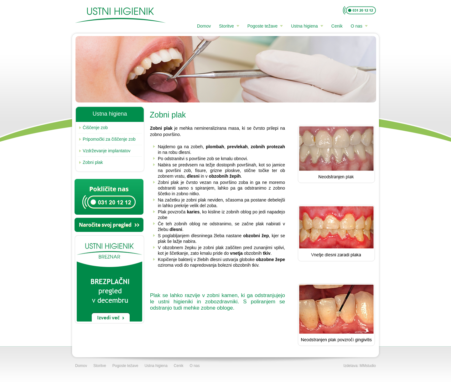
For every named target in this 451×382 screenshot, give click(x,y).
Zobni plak (91, 162)
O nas (356, 26)
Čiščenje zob (93, 127)
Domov (204, 26)
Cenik (337, 26)
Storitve (226, 26)
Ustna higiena (304, 26)
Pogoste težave (262, 26)
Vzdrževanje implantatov (105, 150)
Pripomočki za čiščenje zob (107, 139)
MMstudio (368, 366)
